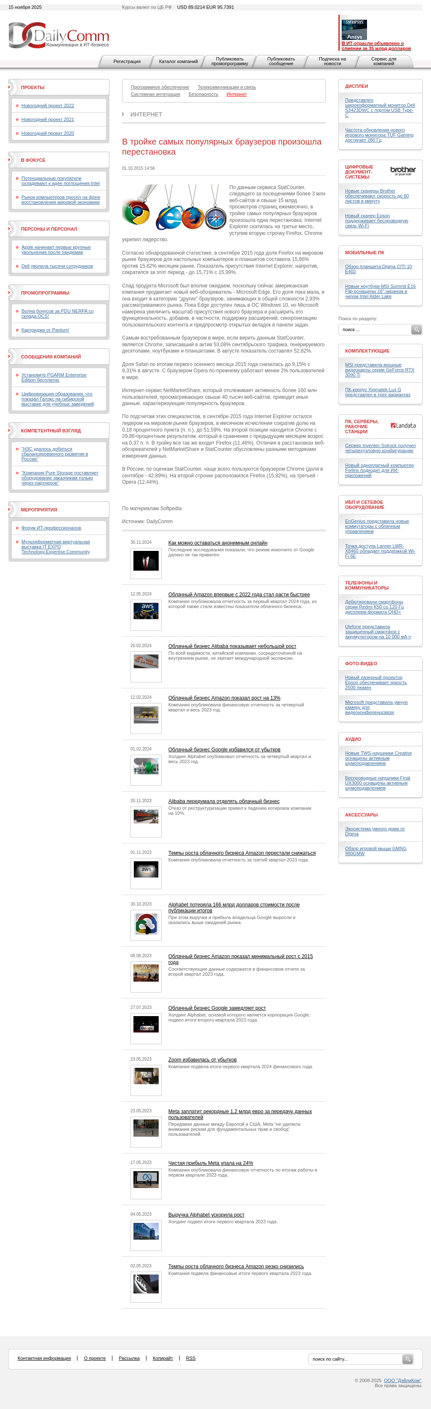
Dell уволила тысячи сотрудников (57, 266)
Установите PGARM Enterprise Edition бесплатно (54, 377)
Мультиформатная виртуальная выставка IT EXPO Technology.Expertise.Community (55, 546)
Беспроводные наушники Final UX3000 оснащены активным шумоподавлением (377, 782)
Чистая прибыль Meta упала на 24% (210, 1163)
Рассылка (129, 1358)
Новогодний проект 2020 (47, 133)
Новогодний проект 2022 (47, 105)
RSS (191, 1358)
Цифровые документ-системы (359, 171)
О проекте (95, 1358)
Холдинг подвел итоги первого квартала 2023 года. (223, 1221)
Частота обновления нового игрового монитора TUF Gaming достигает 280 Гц (379, 134)
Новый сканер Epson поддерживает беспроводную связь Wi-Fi (376, 220)
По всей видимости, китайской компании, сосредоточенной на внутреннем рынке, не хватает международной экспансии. (235, 656)
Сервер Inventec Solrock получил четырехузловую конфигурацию (380, 448)
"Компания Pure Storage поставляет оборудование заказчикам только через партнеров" (59, 477)
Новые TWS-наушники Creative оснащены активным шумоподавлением (378, 758)
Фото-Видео (361, 663)
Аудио (353, 739)
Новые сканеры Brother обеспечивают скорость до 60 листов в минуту (377, 195)
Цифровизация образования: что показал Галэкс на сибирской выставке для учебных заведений (57, 398)
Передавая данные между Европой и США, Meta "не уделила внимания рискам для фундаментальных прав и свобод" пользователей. (234, 1129)
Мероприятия (39, 509)
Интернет (146, 114)
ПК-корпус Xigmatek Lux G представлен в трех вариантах (377, 392)
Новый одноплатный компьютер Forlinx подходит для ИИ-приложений (379, 470)
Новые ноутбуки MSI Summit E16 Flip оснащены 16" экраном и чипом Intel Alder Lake (380, 291)
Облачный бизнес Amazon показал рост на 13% (224, 698)
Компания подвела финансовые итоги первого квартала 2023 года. (240, 1273)
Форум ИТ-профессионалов (51, 527)
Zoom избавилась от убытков (202, 1060)
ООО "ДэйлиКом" (402, 1380)
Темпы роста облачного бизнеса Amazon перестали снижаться (242, 853)
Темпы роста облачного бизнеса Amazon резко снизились (236, 1266)
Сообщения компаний (51, 356)
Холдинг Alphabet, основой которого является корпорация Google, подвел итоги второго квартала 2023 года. (239, 1017)
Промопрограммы (45, 292)
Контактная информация (44, 1358)
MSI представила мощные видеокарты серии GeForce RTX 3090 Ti (379, 369)
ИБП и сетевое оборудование (364, 505)
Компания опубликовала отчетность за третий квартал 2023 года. (238, 859)
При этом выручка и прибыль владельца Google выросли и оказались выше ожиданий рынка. (231, 920)
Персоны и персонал (49, 229)
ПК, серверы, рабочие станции (362, 426)
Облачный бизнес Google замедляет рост (217, 1008)
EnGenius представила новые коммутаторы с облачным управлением (377, 526)
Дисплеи (356, 86)
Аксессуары (361, 814)
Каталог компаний (178, 61)
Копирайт (163, 1358)
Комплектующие (367, 350)
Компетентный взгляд (51, 430)
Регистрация (127, 61)
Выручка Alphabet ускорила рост (206, 1215)
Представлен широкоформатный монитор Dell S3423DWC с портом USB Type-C (380, 107)
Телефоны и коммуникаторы (367, 585)
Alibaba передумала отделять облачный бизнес (223, 801)
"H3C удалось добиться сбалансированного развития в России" (54, 453)
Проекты (32, 87)
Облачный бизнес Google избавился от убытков (224, 750)
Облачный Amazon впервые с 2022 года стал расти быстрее (239, 595)
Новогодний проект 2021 (47, 119)
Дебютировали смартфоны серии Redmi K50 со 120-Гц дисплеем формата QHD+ (374, 606)
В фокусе (33, 160)
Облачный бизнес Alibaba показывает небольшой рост (232, 646)
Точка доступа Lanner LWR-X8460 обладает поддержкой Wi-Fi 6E (380, 550)
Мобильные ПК (364, 252)
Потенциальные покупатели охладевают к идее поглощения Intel (60, 181)
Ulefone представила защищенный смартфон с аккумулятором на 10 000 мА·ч (378, 631)
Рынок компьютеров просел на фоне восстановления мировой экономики (60, 200)
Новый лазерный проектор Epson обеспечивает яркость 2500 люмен (376, 682)
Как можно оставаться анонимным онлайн (217, 543)
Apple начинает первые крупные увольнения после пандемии (56, 250)
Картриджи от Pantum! (45, 329)
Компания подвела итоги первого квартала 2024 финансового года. (240, 1066)
